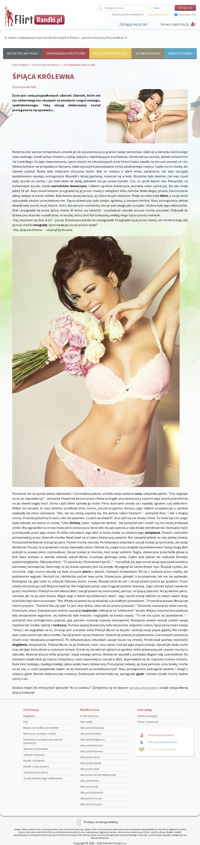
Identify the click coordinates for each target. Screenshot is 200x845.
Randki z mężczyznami (36, 766)
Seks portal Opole (90, 757)
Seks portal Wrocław (91, 745)
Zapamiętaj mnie (187, 14)
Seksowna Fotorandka (35, 749)
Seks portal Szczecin (91, 804)
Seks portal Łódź (89, 786)
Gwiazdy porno (180, 53)
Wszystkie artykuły (22, 53)
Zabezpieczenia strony (35, 772)
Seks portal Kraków (90, 733)
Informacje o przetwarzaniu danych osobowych (42, 741)
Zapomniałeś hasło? (159, 14)
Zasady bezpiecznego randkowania (43, 778)
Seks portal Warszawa (92, 728)
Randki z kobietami (34, 760)
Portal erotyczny (89, 716)
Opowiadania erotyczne (65, 53)
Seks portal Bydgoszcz (92, 739)
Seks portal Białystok (91, 792)
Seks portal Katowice (91, 751)
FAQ (25, 722)
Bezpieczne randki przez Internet (41, 728)
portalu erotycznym (143, 687)
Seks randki (86, 722)
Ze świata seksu (148, 53)
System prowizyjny (147, 716)
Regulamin (29, 716)
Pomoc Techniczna (148, 722)
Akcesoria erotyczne (110, 53)
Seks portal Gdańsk (90, 763)
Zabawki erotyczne (33, 755)
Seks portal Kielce (89, 780)
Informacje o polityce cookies (39, 733)
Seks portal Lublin (90, 769)
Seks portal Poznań (91, 798)
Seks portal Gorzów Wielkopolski (98, 775)
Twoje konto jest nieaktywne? (127, 14)
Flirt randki (20, 65)
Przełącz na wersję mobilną (101, 822)
